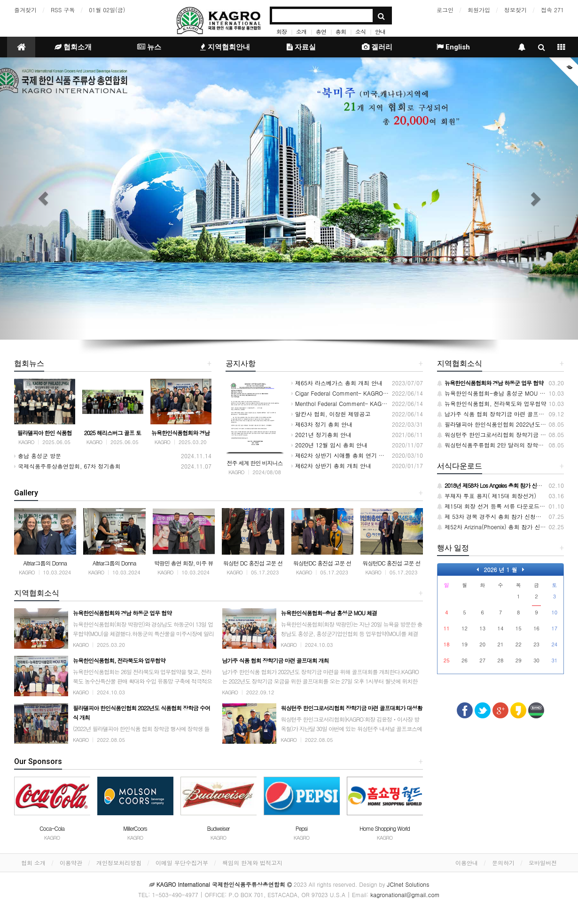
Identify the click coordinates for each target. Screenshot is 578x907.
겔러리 (377, 47)
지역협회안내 (225, 47)
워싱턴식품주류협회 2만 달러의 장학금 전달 (497, 445)
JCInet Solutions (408, 884)
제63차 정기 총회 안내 (321, 424)
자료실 (301, 47)
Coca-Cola (51, 828)
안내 (380, 31)
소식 (360, 31)
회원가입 (479, 10)
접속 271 (552, 10)
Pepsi (302, 828)
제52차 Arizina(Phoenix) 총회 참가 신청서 (494, 527)
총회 (341, 31)
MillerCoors (135, 828)
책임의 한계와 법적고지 (252, 863)
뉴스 (149, 47)
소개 (301, 31)
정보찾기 (515, 10)
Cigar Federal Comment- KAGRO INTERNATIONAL (359, 393)
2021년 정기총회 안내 (321, 434)
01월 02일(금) (107, 10)
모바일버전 (543, 863)
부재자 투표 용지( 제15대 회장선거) (486, 496)
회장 (281, 31)
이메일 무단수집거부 (182, 863)
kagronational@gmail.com (405, 895)
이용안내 (466, 863)
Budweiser (218, 828)
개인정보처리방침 (118, 863)
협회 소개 (33, 863)
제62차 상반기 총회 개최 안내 (331, 465)
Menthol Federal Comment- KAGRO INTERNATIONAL (363, 403)
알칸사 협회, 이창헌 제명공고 (331, 414)
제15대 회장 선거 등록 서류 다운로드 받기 (495, 506)
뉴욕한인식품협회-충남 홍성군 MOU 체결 (494, 393)
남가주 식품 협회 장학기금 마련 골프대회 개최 (500, 414)
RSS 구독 (63, 10)
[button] (43, 198)
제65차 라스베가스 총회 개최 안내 (337, 383)
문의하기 (503, 863)
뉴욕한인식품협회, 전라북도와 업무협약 (492, 403)
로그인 (445, 10)
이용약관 (71, 863)
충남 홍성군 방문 (37, 456)
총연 (321, 31)
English (453, 47)
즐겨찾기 (25, 10)
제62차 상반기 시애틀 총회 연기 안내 (340, 455)
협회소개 (73, 47)
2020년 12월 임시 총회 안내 (329, 445)
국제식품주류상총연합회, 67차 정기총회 (67, 466)
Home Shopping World (384, 828)
